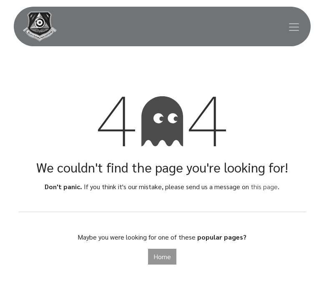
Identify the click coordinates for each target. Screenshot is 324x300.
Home (162, 256)
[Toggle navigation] (294, 26)
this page (264, 186)
